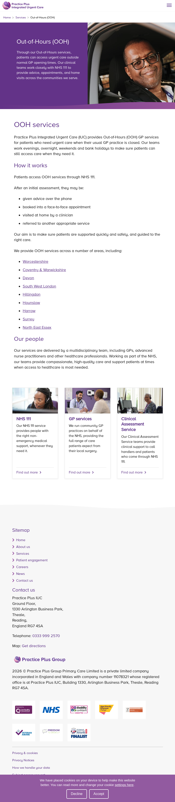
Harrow (29, 310)
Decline (76, 794)
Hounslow (31, 302)
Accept (99, 794)
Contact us (24, 580)
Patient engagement (32, 560)
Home (7, 17)
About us (23, 547)
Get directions (34, 645)
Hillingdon (31, 294)
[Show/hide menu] (171, 4)
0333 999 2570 (46, 635)
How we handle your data (31, 767)
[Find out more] (88, 433)
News (20, 574)
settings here (124, 785)
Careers (22, 567)
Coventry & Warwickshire (44, 269)
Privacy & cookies (25, 753)
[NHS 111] (35, 433)
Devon (28, 278)
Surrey (28, 319)
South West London (39, 286)
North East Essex (37, 327)
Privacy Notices (23, 760)
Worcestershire (35, 261)
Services (21, 17)
